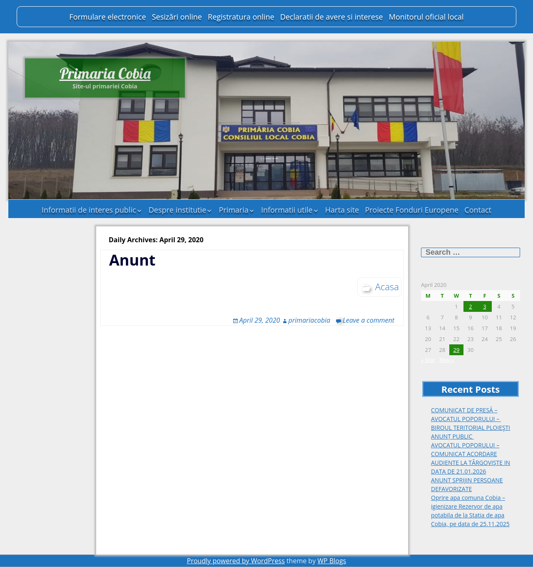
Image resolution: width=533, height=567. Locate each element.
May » (446, 360)
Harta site (342, 210)
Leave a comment (368, 320)
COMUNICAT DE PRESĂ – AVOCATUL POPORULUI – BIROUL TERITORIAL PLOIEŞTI (470, 419)
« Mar (428, 360)
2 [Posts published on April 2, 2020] (470, 306)
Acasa (387, 286)
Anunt (132, 260)
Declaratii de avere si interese (331, 17)
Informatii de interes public (89, 210)
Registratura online (241, 17)
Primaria (233, 210)
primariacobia (309, 320)
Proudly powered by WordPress (236, 560)
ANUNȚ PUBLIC (452, 436)
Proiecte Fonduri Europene (411, 210)
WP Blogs (331, 560)
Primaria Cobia (105, 73)
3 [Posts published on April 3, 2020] (484, 306)
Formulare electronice (107, 17)
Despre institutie (178, 210)
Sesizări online (177, 17)
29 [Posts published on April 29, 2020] (456, 350)
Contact (477, 210)
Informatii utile (287, 210)
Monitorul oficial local (426, 17)
